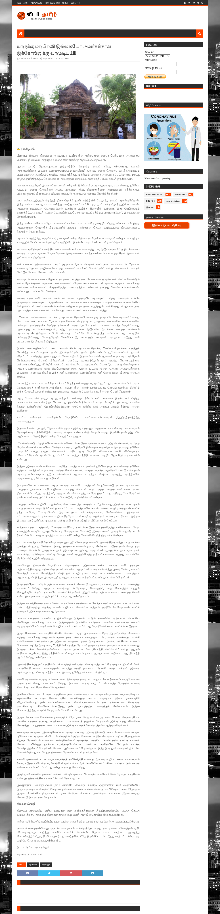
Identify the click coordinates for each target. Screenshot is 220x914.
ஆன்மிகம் (33, 865)
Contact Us (75, 2)
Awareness (181, 194)
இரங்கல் (150, 207)
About (26, 2)
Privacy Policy (36, 2)
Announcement (155, 194)
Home (19, 2)
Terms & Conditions (52, 2)
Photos (150, 201)
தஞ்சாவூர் (46, 865)
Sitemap (65, 2)
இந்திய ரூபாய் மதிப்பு (166, 225)
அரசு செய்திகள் (173, 201)
